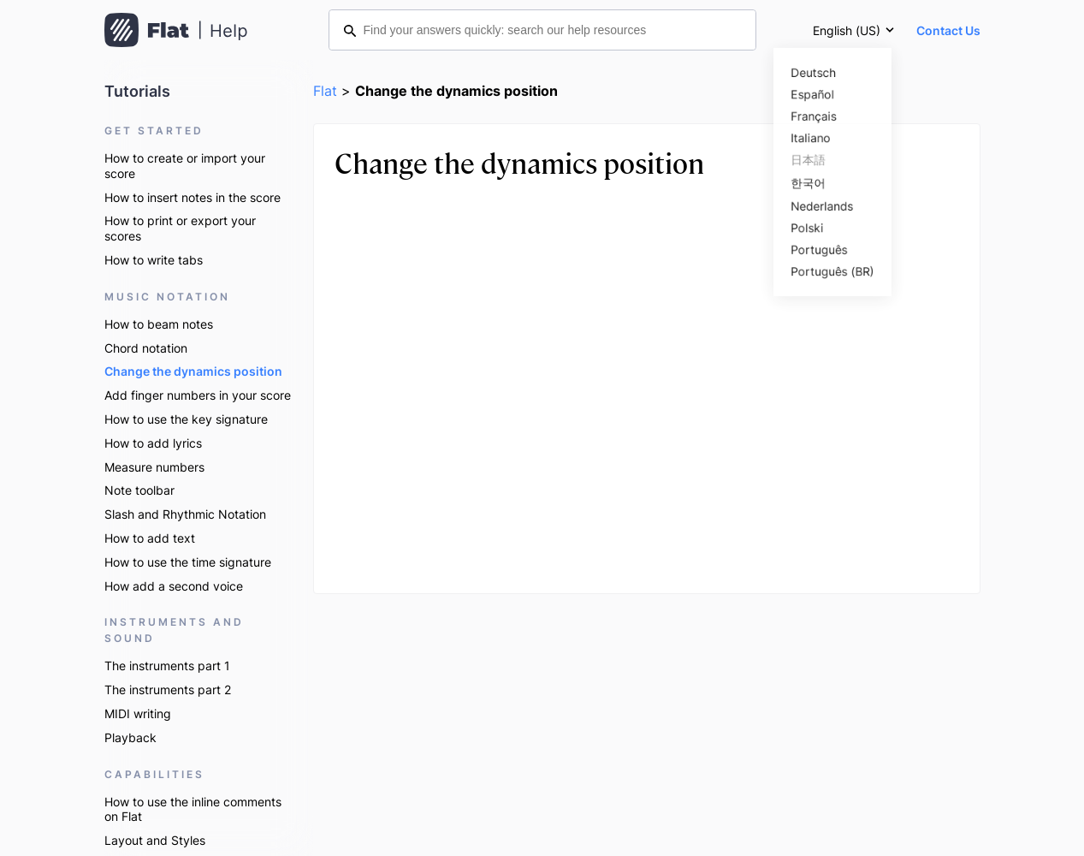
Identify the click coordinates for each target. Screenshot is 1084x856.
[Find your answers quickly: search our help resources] (542, 30)
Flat (325, 90)
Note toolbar (139, 490)
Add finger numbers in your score (197, 395)
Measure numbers (154, 467)
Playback (130, 737)
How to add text (149, 538)
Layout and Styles (154, 840)
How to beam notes (158, 324)
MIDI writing (137, 713)
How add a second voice (173, 586)
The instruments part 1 (167, 665)
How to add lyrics (153, 443)
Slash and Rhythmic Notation (185, 514)
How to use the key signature (186, 419)
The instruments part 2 (167, 689)
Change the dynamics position (193, 371)
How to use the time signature (187, 562)
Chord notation (145, 348)
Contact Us (948, 30)
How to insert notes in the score (192, 197)
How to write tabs (153, 260)
